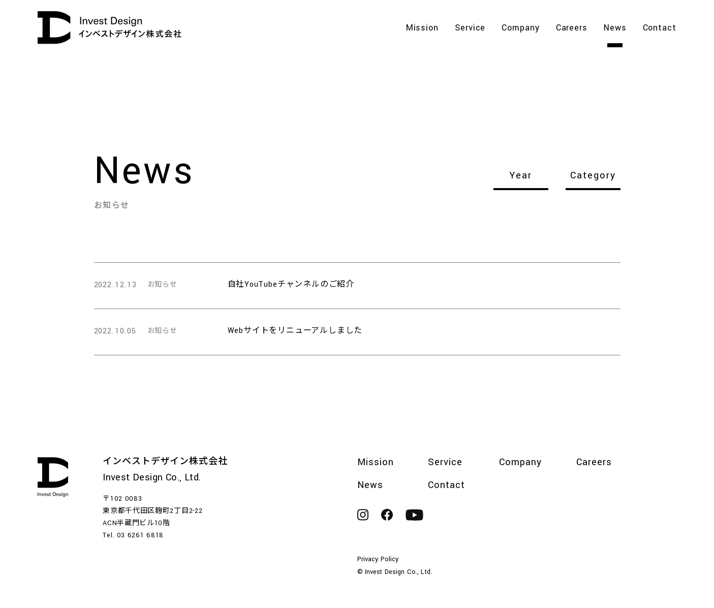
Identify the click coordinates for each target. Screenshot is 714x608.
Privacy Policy (378, 559)
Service (470, 28)
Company (520, 28)
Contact (659, 28)
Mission (422, 28)
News (615, 28)
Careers (571, 28)
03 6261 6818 (140, 535)
